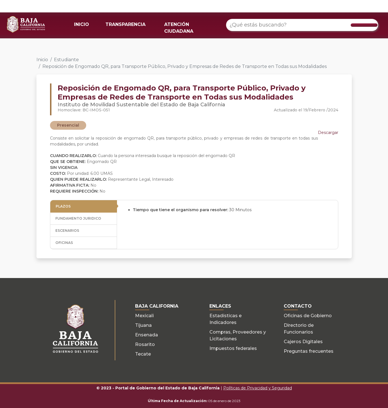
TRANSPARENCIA (125, 24)
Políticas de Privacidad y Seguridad (257, 388)
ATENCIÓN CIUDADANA (178, 28)
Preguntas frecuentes (308, 351)
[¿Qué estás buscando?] (302, 25)
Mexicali (144, 315)
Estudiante (66, 59)
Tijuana (143, 325)
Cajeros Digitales (303, 341)
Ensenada (146, 335)
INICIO (81, 24)
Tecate (143, 354)
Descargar (328, 132)
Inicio (42, 59)
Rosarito (145, 344)
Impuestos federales (233, 348)
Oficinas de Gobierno (308, 315)
